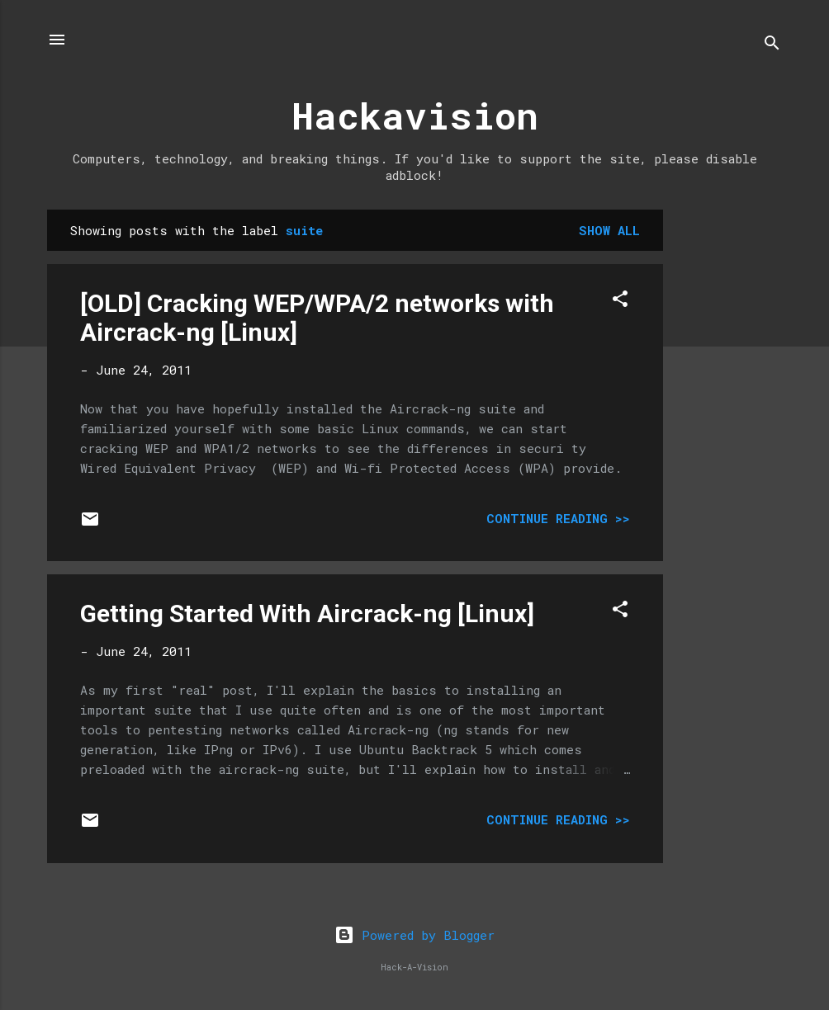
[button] (620, 301)
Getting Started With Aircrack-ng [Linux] (307, 613)
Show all (609, 230)
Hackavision (414, 115)
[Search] (772, 45)
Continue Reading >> (558, 518)
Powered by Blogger (414, 935)
